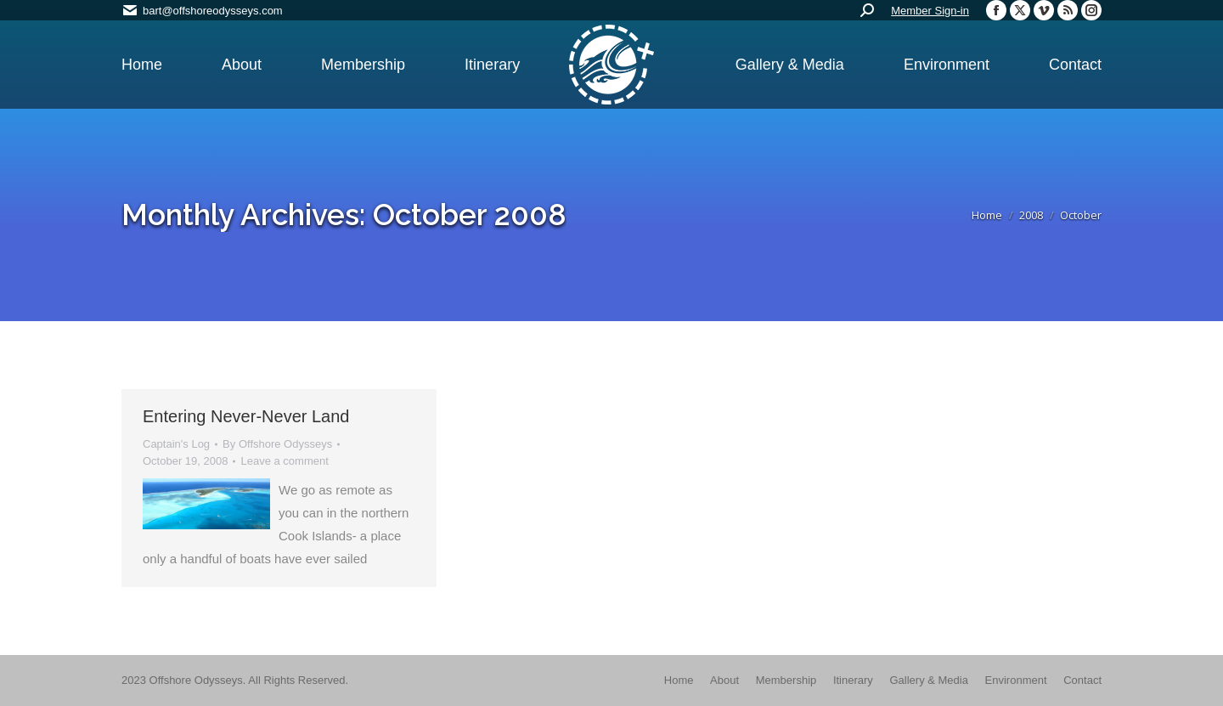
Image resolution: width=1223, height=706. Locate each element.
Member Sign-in (930, 10)
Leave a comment (284, 461)
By (277, 444)
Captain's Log (176, 444)
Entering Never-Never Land (246, 416)
